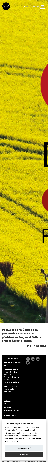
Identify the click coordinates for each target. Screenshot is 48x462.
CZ (24, 6)
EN (27, 6)
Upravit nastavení (24, 448)
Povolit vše (24, 454)
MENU (36, 6)
